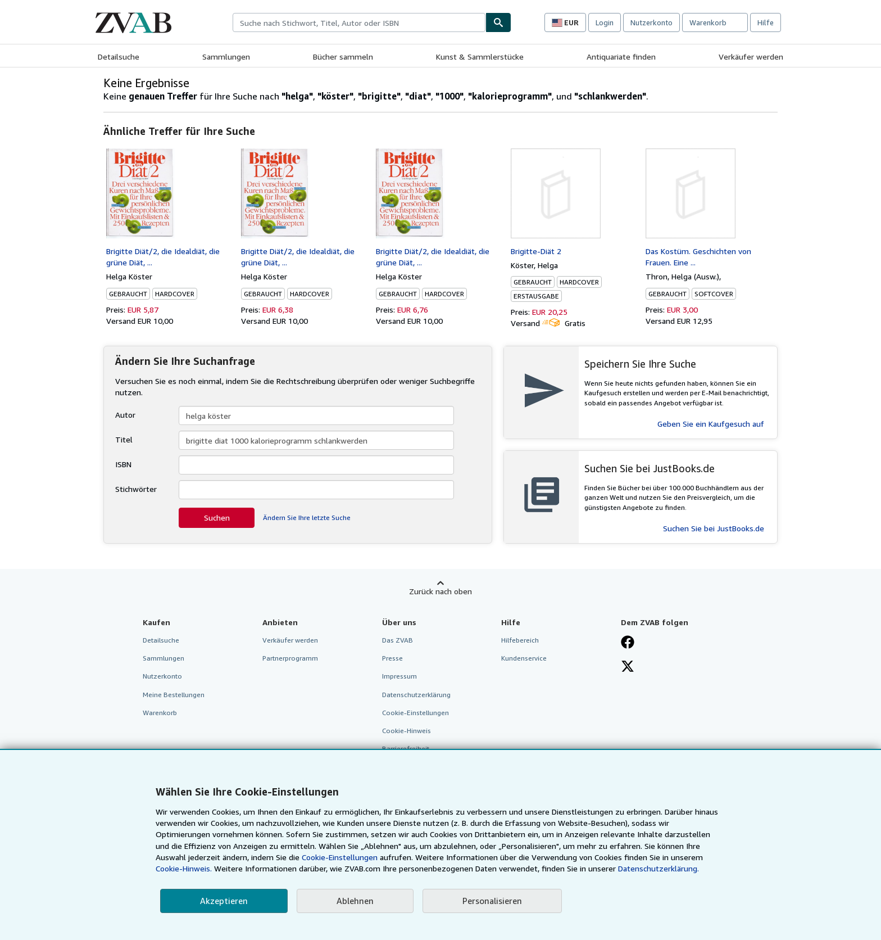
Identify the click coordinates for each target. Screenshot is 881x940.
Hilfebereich (520, 640)
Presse (392, 658)
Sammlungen (226, 56)
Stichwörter (136, 489)
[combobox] (359, 22)
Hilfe (765, 22)
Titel (124, 439)
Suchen (217, 517)
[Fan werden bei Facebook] (627, 643)
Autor (125, 414)
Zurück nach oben (440, 591)
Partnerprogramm (290, 658)
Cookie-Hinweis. (184, 868)
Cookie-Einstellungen (340, 857)
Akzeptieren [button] (224, 901)
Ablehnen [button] (355, 901)
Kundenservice (524, 658)
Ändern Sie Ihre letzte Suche (307, 517)
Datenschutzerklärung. (658, 868)
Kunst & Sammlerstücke (480, 56)
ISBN (123, 464)
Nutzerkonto (651, 22)
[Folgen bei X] (627, 667)
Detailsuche (118, 56)
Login (605, 22)
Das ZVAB (397, 640)
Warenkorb (160, 712)
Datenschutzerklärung (416, 694)
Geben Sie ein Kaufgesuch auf (710, 423)
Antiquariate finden (621, 56)
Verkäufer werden (751, 56)
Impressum (399, 676)
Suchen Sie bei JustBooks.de (713, 528)
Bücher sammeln (343, 56)
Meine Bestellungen (174, 694)
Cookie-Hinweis (406, 730)
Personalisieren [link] (492, 901)
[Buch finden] (498, 22)
